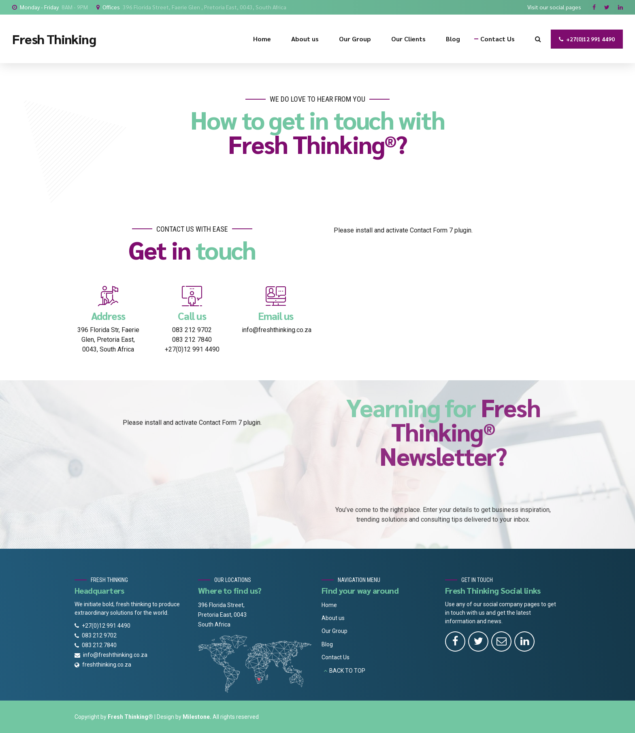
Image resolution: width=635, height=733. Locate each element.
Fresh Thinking (54, 38)
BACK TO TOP (347, 670)
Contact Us (497, 38)
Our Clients (408, 38)
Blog (453, 38)
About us (305, 38)
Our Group (355, 38)
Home (262, 38)
